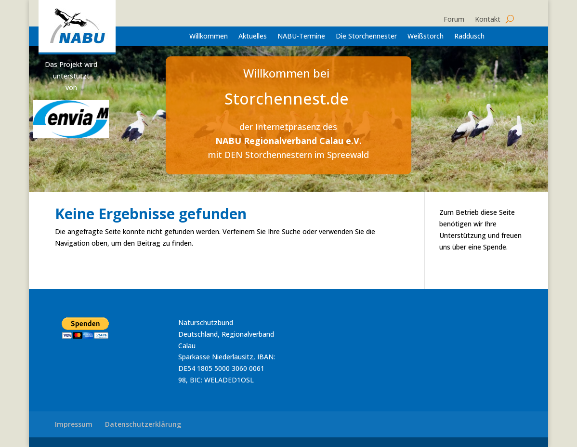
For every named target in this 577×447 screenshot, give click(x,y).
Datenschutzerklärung (143, 424)
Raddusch (469, 36)
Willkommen (208, 36)
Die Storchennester (366, 36)
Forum (454, 20)
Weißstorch (425, 36)
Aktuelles (252, 36)
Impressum (73, 424)
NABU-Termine (301, 36)
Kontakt (487, 20)
